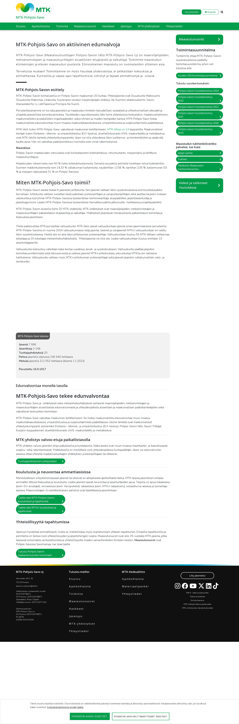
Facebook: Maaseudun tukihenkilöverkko (190, 167)
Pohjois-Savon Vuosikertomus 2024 (198, 90)
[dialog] (119, 711)
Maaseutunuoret (191, 39)
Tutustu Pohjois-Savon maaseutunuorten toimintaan (35, 611)
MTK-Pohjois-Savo (30, 17)
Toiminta (76, 651)
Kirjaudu (210, 12)
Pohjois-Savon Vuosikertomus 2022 (198, 107)
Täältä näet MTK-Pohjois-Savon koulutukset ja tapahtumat (36, 557)
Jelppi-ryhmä (185, 153)
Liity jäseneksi (191, 12)
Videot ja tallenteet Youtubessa (193, 185)
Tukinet (182, 159)
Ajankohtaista (80, 644)
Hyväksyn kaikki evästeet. (90, 716)
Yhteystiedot (79, 689)
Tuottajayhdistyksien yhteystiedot (37, 519)
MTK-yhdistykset (82, 681)
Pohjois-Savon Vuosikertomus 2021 (195, 114)
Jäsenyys (76, 674)
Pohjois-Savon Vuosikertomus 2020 (198, 123)
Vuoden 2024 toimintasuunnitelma (197, 75)
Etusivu (75, 636)
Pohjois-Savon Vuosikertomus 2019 (195, 131)
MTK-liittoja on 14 (118, 187)
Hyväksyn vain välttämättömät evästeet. (141, 716)
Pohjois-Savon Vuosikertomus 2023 (195, 98)
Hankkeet (76, 666)
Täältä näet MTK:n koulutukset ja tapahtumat (37, 567)
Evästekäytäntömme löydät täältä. (65, 707)
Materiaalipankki (135, 644)
